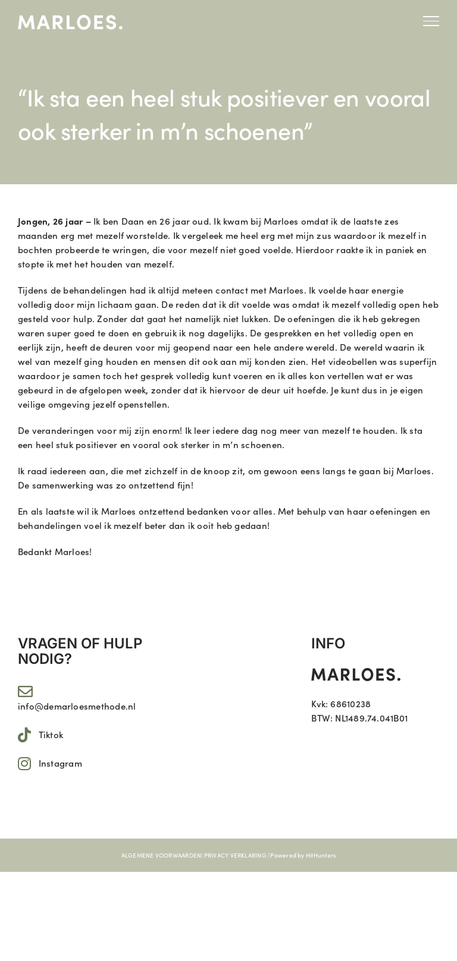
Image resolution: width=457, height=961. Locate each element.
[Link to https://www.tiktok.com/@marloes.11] (24, 734)
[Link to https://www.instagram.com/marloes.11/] (24, 763)
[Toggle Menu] (431, 21)
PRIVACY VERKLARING (235, 855)
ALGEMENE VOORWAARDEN (161, 855)
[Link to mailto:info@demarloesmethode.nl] (25, 691)
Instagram (60, 763)
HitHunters (321, 855)
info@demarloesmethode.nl (77, 706)
